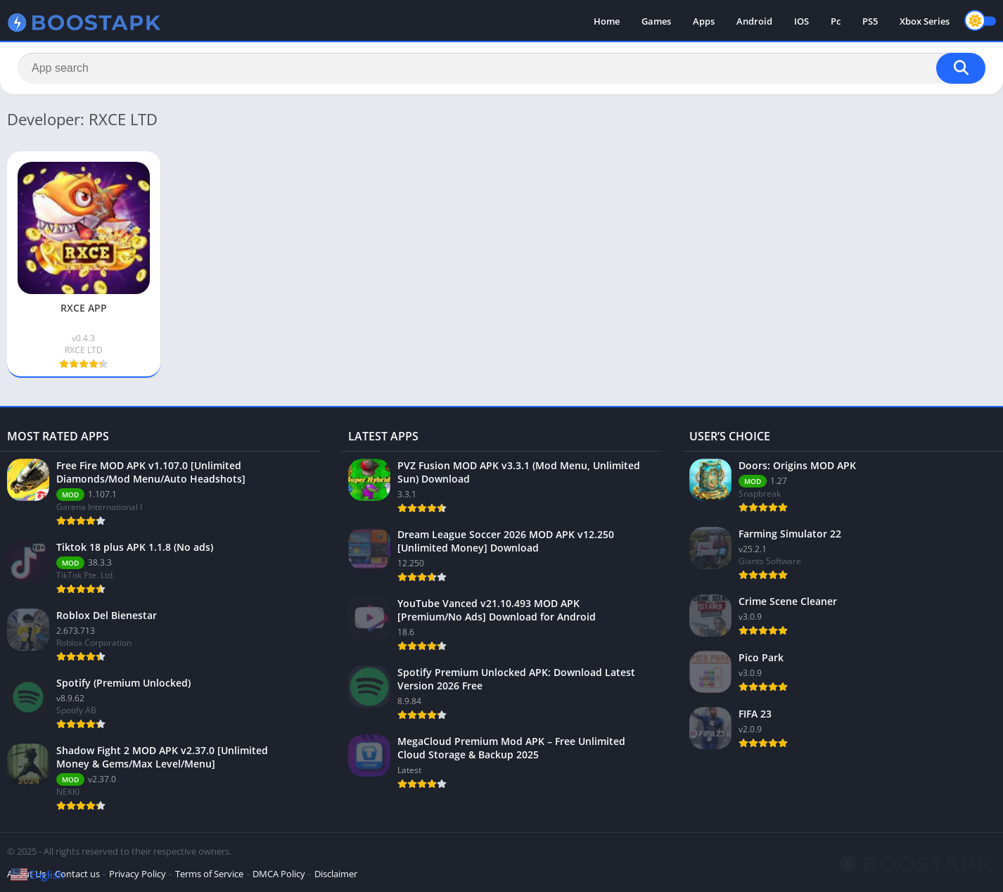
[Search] (501, 68)
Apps (704, 21)
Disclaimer (335, 873)
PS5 (870, 21)
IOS (801, 21)
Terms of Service (209, 873)
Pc (836, 21)
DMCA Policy (279, 873)
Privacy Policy (137, 873)
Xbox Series (925, 21)
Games (656, 21)
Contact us (77, 873)
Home (607, 21)
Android (754, 21)
